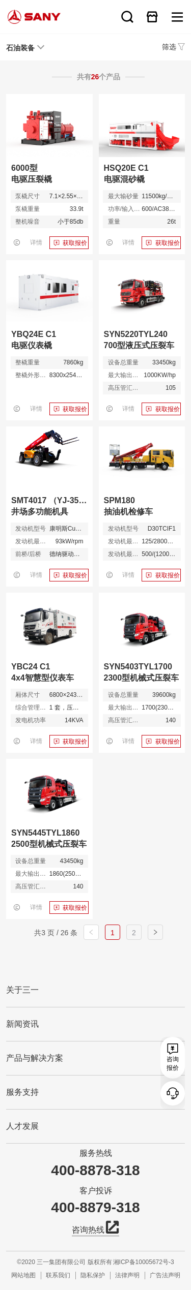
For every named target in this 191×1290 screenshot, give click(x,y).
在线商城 (152, 17)
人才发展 (22, 1126)
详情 (36, 242)
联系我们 (58, 1275)
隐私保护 (92, 1275)
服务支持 (22, 1092)
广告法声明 (165, 1275)
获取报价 (75, 243)
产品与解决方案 (34, 1058)
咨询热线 (95, 1229)
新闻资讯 (22, 1024)
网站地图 (23, 1275)
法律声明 (127, 1275)
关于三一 (22, 990)
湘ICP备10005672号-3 (143, 1262)
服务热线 (95, 1153)
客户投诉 (95, 1190)
